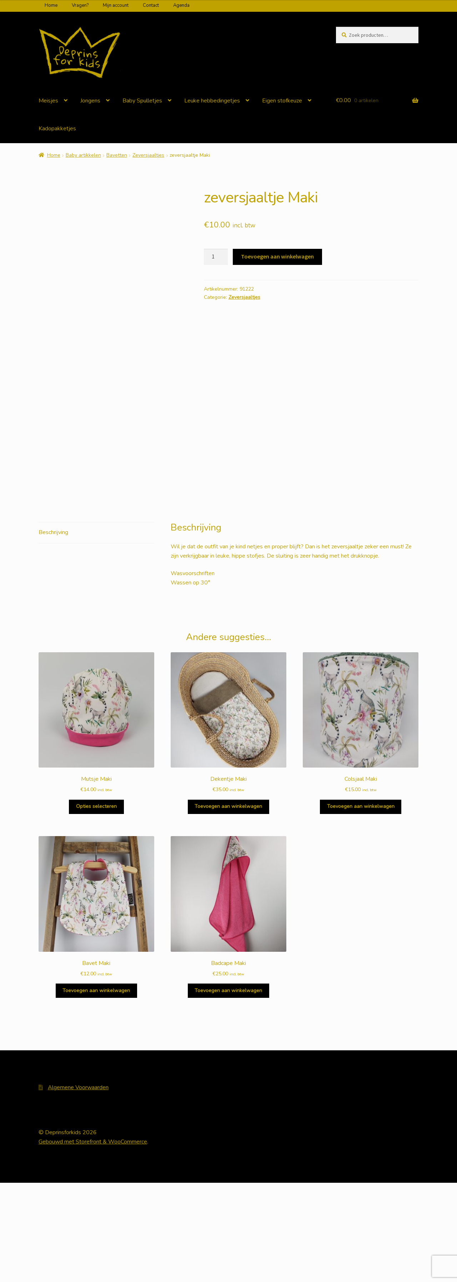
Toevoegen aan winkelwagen (277, 256)
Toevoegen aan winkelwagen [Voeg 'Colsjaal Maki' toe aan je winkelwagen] (361, 905)
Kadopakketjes (57, 128)
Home (51, 5)
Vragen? (80, 5)
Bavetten (116, 155)
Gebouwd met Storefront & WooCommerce (93, 1241)
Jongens (90, 101)
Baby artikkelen (83, 155)
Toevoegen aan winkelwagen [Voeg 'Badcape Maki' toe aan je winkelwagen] (228, 1089)
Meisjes (48, 101)
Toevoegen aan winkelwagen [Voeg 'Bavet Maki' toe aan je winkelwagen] (96, 1089)
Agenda (181, 5)
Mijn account (116, 5)
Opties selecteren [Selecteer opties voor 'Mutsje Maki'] (96, 905)
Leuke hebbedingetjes (212, 101)
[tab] (96, 632)
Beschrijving (53, 631)
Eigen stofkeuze (282, 101)
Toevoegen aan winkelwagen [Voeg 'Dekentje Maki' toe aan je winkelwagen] (228, 905)
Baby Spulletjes (142, 101)
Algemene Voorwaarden (78, 1187)
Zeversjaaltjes (148, 155)
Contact (151, 5)
